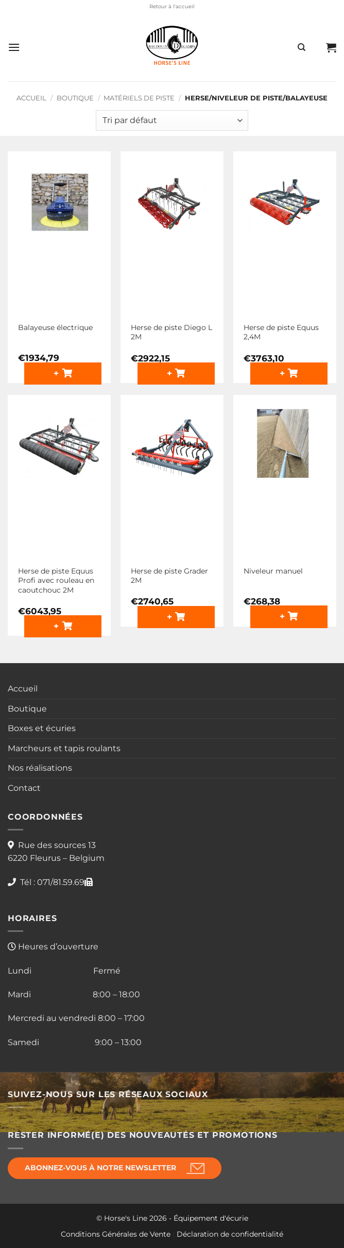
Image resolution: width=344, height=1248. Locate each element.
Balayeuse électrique (55, 327)
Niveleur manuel (273, 571)
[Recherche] (301, 47)
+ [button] (58, 373)
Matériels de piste (139, 98)
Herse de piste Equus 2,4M (281, 332)
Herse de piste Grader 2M (169, 575)
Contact (24, 788)
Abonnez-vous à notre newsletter (100, 1167)
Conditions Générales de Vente (115, 1234)
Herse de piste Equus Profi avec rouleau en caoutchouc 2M (56, 580)
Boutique (75, 98)
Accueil (31, 98)
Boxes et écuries (42, 728)
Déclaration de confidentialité (230, 1234)
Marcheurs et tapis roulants (64, 748)
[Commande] (172, 120)
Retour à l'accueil (172, 6)
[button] (14, 47)
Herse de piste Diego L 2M (171, 332)
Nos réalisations (40, 768)
